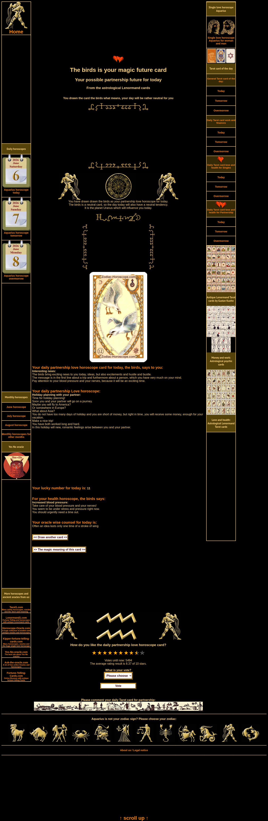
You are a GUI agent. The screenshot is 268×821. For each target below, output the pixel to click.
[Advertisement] (16, 89)
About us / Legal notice (134, 750)
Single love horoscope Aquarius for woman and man (221, 39)
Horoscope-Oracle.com (16, 630)
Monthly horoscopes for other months (16, 435)
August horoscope (16, 425)
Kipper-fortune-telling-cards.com (16, 642)
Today (221, 91)
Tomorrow (221, 100)
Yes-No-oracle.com (16, 654)
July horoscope (16, 416)
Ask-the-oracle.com (16, 664)
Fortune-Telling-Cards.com (16, 676)
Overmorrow (221, 110)
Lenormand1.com (16, 619)
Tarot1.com (16, 609)
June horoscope (16, 407)
